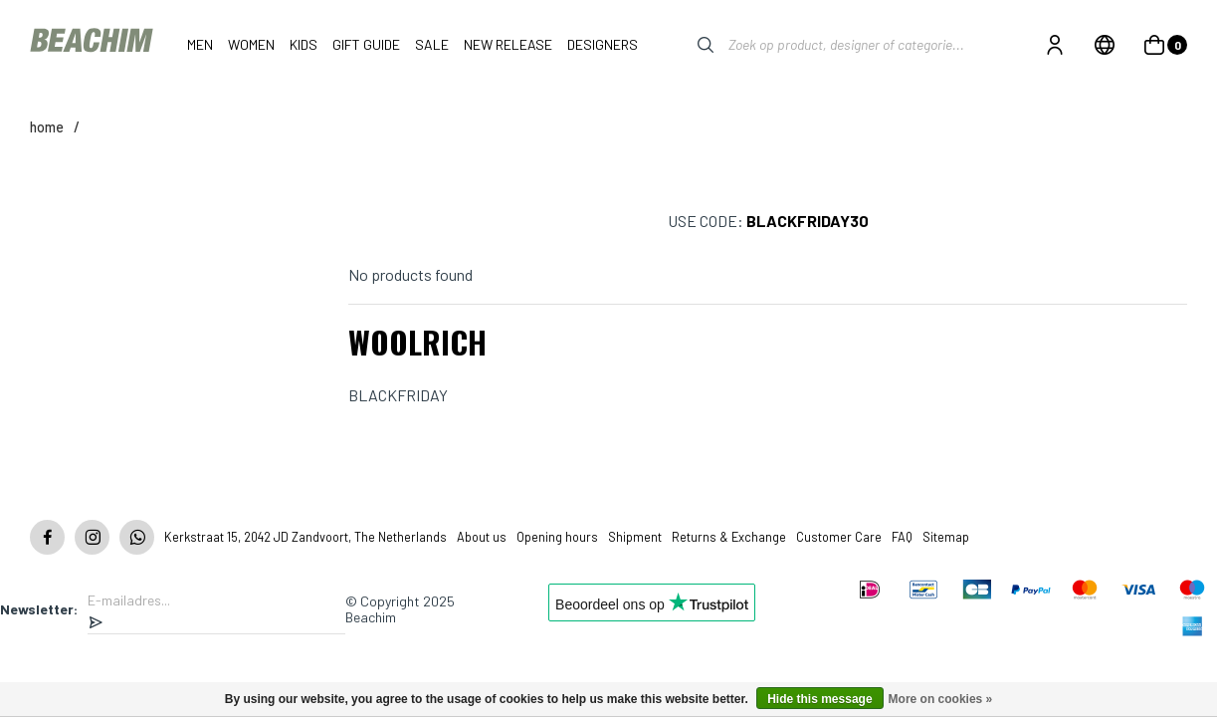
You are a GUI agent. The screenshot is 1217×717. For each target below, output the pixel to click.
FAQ (902, 537)
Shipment (635, 537)
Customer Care (839, 537)
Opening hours (557, 537)
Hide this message (819, 699)
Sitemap (945, 537)
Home (47, 127)
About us (482, 537)
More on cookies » (941, 699)
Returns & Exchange (729, 537)
